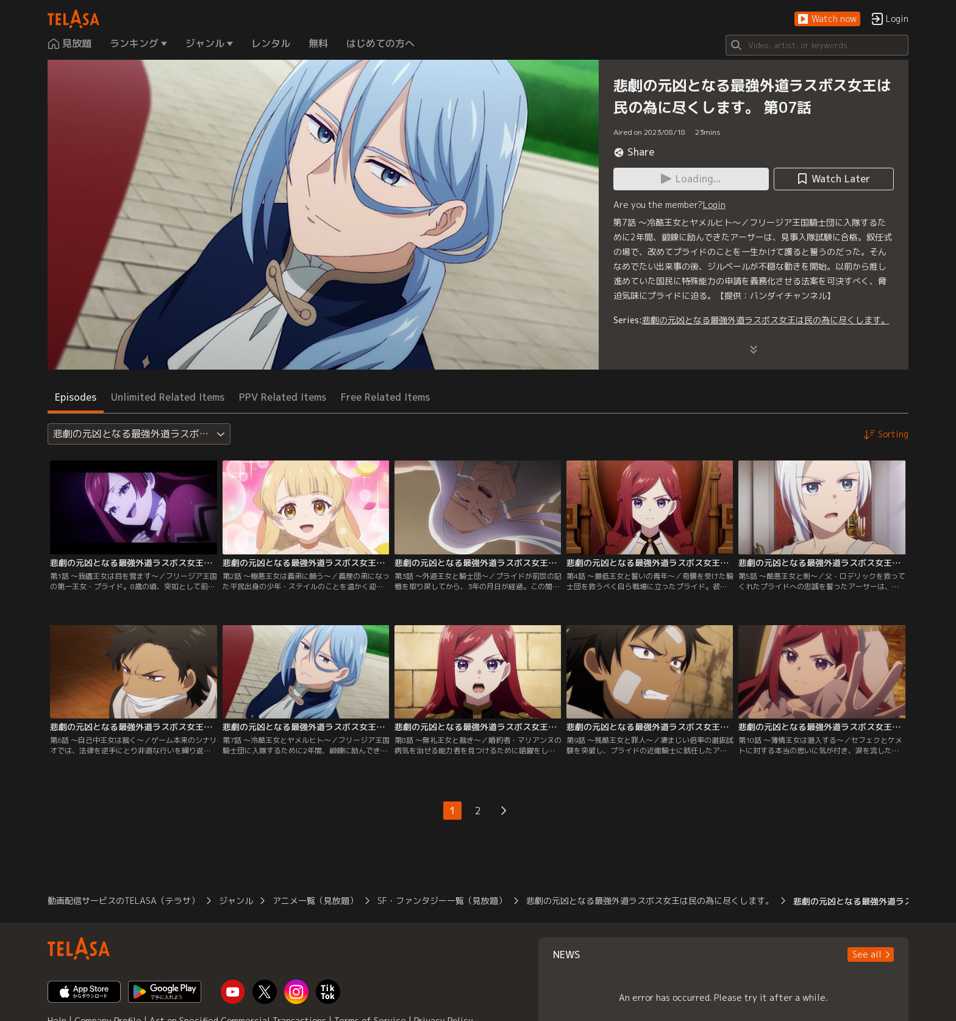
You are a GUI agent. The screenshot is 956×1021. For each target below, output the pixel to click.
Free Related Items (385, 397)
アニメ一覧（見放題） (315, 900)
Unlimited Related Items (167, 397)
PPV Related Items (282, 397)
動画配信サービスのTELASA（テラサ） (123, 900)
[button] (827, 19)
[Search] (817, 45)
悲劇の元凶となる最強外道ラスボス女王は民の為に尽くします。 (766, 320)
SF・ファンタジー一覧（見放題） (442, 900)
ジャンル (236, 900)
